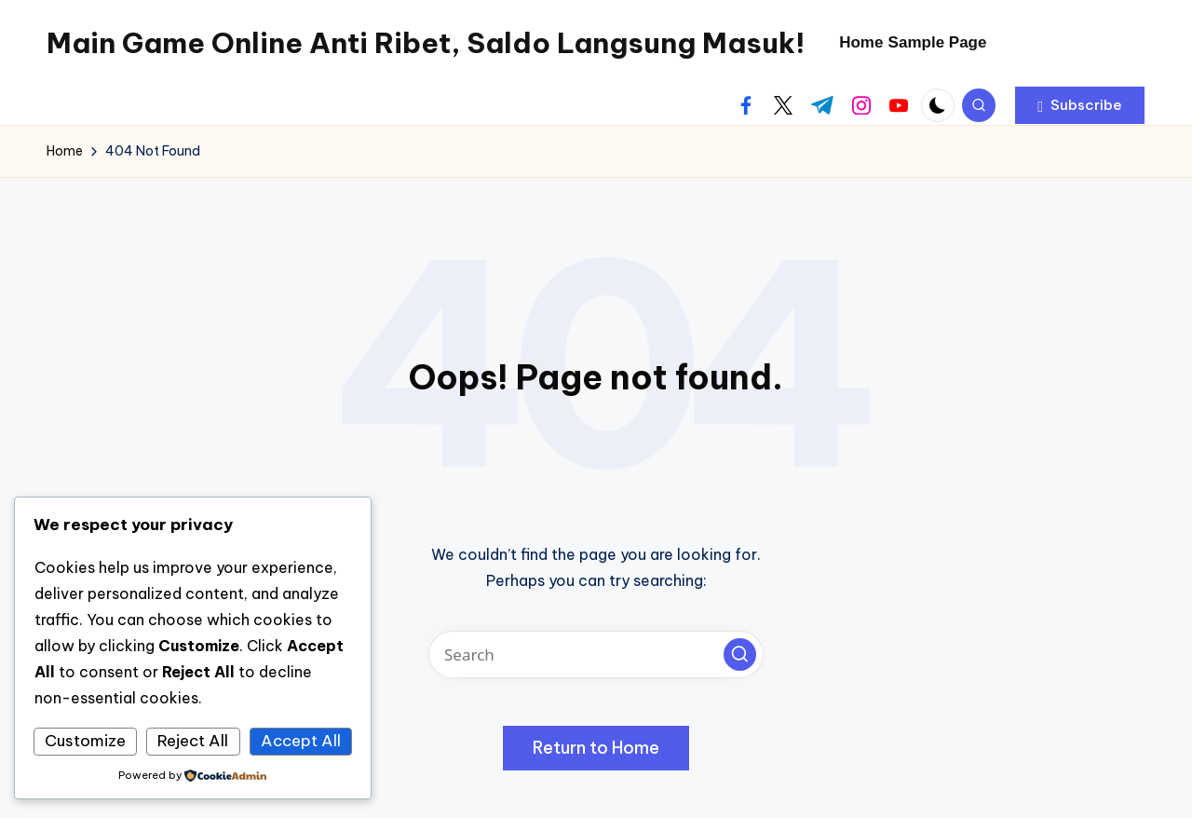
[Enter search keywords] (596, 654)
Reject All (192, 740)
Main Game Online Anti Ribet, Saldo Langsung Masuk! (426, 43)
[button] (1079, 105)
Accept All (301, 740)
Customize (85, 740)
